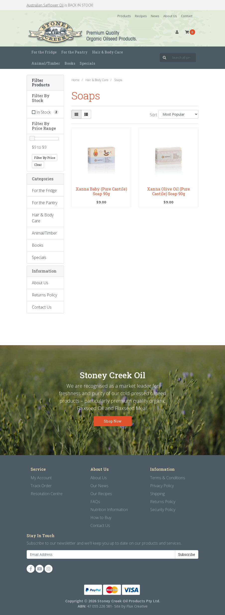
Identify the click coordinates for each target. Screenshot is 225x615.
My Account (41, 477)
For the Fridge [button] (44, 52)
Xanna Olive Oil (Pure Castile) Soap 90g (168, 191)
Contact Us (42, 307)
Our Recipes (101, 493)
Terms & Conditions (167, 477)
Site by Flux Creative (131, 606)
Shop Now (112, 421)
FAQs (95, 501)
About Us (170, 16)
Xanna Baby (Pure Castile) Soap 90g (101, 191)
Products (124, 16)
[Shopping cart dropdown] (190, 32)
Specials (87, 63)
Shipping (157, 493)
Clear (38, 165)
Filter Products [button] (41, 83)
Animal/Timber (44, 233)
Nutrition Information (109, 509)
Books (69, 63)
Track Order (41, 485)
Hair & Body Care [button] (107, 52)
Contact (186, 16)
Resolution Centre (46, 493)
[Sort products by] (178, 114)
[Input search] (182, 57)
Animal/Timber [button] (45, 63)
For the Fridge (44, 190)
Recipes (141, 16)
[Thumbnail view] (76, 114)
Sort (153, 114)
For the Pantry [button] (74, 52)
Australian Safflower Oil (45, 5)
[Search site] (164, 57)
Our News (99, 485)
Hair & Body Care (43, 218)
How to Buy (100, 517)
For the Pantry (44, 202)
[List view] (86, 114)
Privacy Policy (162, 485)
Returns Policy (44, 295)
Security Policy (162, 509)
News (155, 16)
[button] (177, 32)
